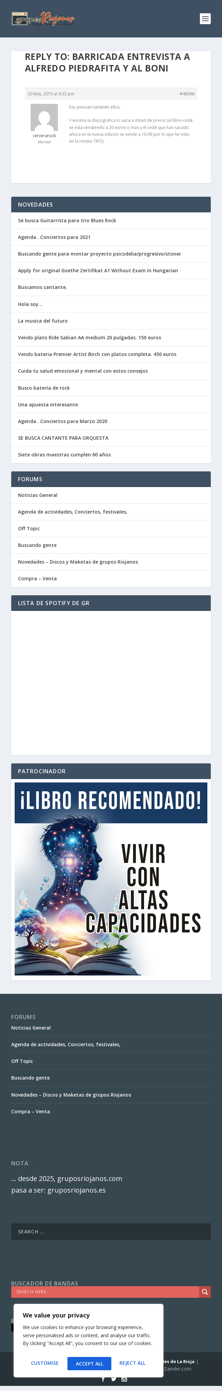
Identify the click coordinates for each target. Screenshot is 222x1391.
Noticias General (38, 495)
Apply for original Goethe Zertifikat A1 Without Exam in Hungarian (98, 270)
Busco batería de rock (44, 388)
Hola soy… (30, 304)
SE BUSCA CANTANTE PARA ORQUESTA (63, 438)
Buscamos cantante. (42, 287)
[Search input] (107, 1292)
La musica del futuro (43, 321)
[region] (88, 1342)
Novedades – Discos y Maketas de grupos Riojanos (78, 562)
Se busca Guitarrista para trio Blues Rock (67, 220)
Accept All (133, 1363)
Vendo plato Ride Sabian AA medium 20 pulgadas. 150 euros (89, 337)
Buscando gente (37, 545)
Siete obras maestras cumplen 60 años (64, 454)
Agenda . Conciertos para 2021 (54, 237)
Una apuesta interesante (48, 404)
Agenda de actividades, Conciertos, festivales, (72, 511)
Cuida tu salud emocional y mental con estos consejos (83, 371)
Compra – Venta (37, 578)
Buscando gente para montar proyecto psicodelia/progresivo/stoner (99, 253)
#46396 (187, 94)
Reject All (88, 1363)
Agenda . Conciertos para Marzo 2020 (62, 421)
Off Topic (29, 528)
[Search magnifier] (205, 1292)
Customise (44, 1363)
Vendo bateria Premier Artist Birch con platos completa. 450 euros (97, 354)
